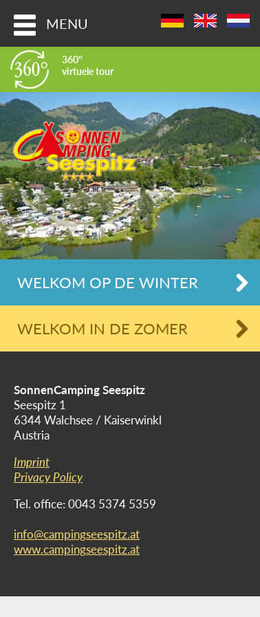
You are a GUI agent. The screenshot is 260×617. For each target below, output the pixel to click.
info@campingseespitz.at (77, 534)
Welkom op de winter (107, 282)
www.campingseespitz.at (77, 549)
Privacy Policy (48, 477)
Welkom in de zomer (102, 328)
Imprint (32, 462)
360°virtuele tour (87, 65)
